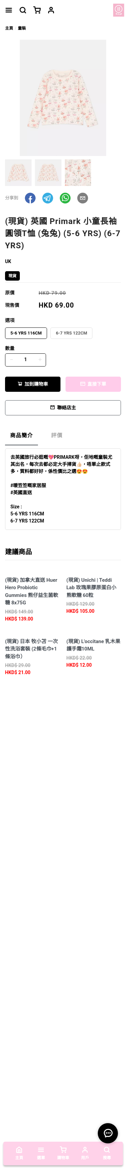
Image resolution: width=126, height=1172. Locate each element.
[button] (30, 198)
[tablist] (63, 437)
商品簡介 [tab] (21, 435)
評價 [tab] (56, 435)
